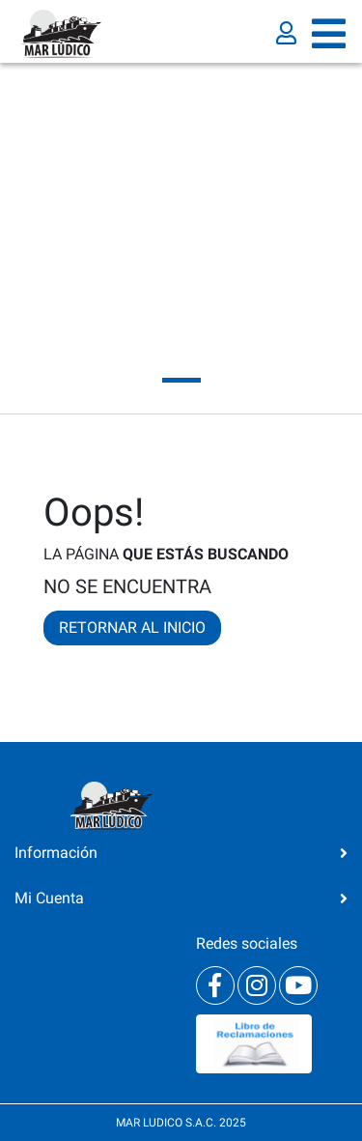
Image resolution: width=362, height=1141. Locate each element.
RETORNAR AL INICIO (132, 627)
